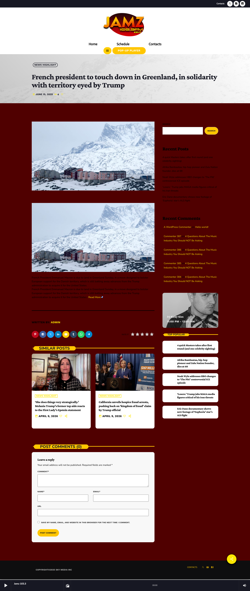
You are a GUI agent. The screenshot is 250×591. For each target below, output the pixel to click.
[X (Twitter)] (230, 4)
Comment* (43, 472)
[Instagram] (236, 4)
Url (39, 507)
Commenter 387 (172, 236)
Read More (94, 297)
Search (166, 124)
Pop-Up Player (129, 50)
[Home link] (125, 23)
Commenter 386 (172, 250)
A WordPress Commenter (177, 227)
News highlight (45, 65)
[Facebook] (242, 4)
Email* (96, 492)
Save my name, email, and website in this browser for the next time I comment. (85, 523)
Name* (40, 492)
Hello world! (201, 227)
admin (55, 322)
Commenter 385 (172, 263)
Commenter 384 (172, 277)
